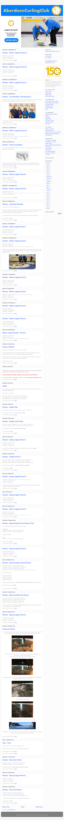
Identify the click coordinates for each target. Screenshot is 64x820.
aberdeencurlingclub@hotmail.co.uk (52, 51)
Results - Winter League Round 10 (14, 130)
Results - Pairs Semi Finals (12, 760)
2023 (48, 167)
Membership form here (49, 62)
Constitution (47, 117)
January (48, 190)
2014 (48, 199)
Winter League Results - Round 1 (14, 333)
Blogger (45, 814)
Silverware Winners (49, 130)
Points (46, 109)
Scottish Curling (48, 143)
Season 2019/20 (8, 347)
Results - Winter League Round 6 (14, 241)
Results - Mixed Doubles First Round (15, 595)
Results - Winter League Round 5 (14, 277)
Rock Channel (48, 149)
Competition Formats (49, 104)
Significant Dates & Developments (52, 133)
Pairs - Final (6, 743)
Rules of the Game (49, 122)
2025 (48, 164)
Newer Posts (5, 807)
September (48, 181)
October (48, 179)
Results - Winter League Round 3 (14, 306)
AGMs (4, 386)
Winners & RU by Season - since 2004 (53, 131)
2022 (48, 169)
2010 (48, 206)
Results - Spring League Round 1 (14, 775)
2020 (48, 173)
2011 (48, 205)
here (15, 165)
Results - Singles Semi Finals (12, 421)
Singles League (48, 94)
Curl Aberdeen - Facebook (50, 141)
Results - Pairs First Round (12, 790)
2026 (48, 162)
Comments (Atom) (11, 809)
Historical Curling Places (50, 152)
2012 (48, 203)
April (47, 185)
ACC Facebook (48, 56)
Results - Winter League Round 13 (14, 53)
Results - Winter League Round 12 (14, 67)
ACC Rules (47, 123)
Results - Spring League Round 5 (14, 495)
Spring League (48, 93)
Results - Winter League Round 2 (14, 318)
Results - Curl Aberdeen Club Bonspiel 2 (16, 97)
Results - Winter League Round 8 (14, 188)
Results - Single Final (10, 407)
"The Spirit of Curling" (49, 120)
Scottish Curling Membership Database (53, 145)
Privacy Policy (48, 119)
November (48, 178)
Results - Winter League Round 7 (14, 227)
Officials (47, 115)
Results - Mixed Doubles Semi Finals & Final (18, 523)
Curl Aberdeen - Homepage (50, 140)
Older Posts (39, 807)
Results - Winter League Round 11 (14, 82)
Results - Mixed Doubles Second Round (16, 563)
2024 (48, 166)
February (48, 188)
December (48, 176)
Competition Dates (49, 106)
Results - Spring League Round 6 (14, 476)
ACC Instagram (48, 57)
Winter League (48, 91)
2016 (48, 196)
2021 (48, 171)
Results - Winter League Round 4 (14, 291)
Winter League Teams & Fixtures (51, 101)
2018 (48, 192)
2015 (48, 197)
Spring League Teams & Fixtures (51, 102)
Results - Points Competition (12, 145)
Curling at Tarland (8, 629)
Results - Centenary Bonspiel (12, 204)
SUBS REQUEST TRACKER (51, 114)
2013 (48, 201)
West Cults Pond (48, 135)
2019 (48, 174)
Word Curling (48, 146)
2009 (48, 208)
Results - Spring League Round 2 (14, 615)
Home (22, 807)
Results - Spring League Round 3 (14, 548)
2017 (48, 194)
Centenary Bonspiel (49, 107)
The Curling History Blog (50, 151)
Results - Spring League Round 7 (14, 440)
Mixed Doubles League (50, 96)
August (47, 183)
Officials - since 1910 (49, 128)
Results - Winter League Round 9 (14, 174)
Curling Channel (48, 148)
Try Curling (47, 154)
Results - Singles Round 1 (11, 457)
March (47, 187)
